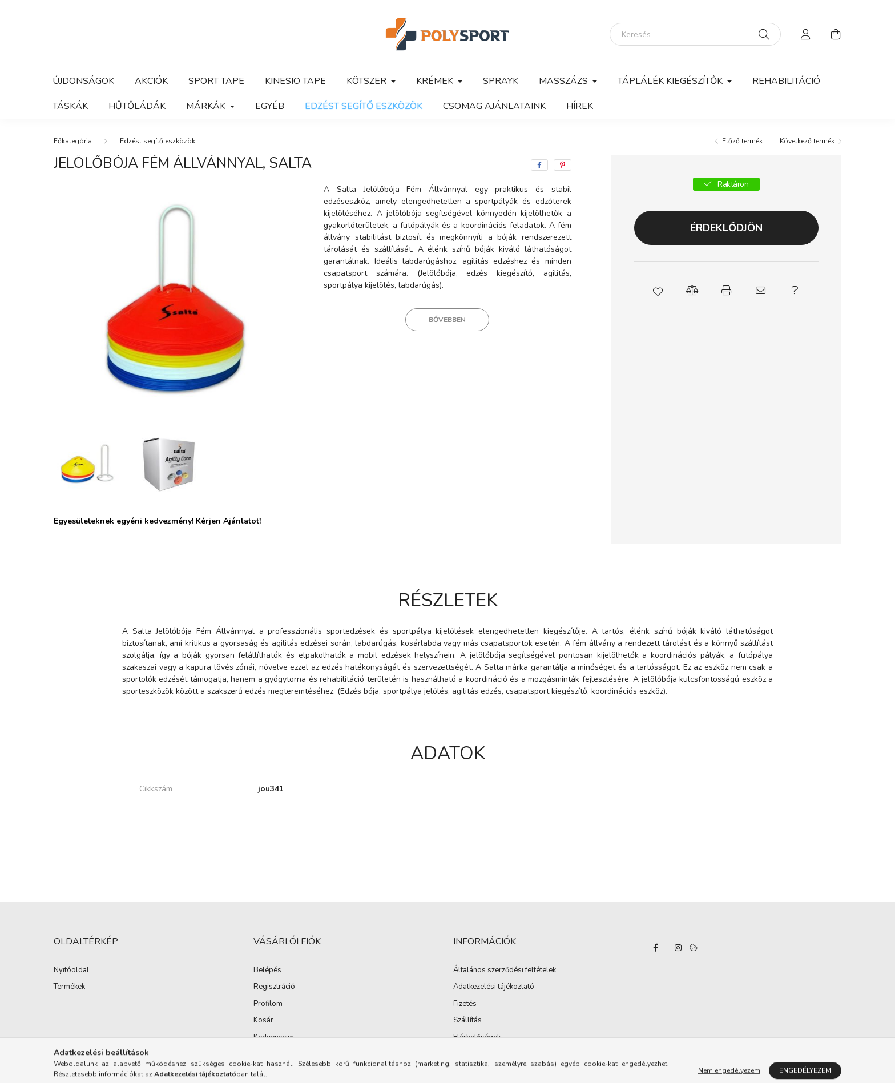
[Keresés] (695, 34)
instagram (678, 947)
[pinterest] (562, 165)
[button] (657, 290)
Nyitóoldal (71, 970)
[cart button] (835, 34)
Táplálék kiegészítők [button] (671, 81)
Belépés (267, 970)
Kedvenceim (273, 1037)
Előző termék (742, 141)
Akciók (151, 81)
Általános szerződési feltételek (504, 970)
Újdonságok (83, 81)
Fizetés (465, 1004)
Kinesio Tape (295, 81)
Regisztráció (274, 987)
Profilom (268, 1004)
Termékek (69, 987)
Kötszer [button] (367, 81)
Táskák (70, 106)
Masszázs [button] (564, 81)
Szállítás (467, 1020)
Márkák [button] (207, 106)
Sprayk (500, 81)
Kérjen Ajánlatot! (228, 521)
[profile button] (806, 34)
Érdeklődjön (726, 228)
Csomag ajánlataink (494, 106)
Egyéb (269, 106)
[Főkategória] (73, 141)
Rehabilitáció (786, 81)
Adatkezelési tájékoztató (493, 987)
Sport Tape (216, 81)
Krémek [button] (435, 81)
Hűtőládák (137, 106)
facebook (655, 947)
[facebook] (539, 165)
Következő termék (807, 141)
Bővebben (447, 319)
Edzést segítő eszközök (363, 106)
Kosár (263, 1020)
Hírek (579, 106)
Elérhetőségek (477, 1037)
